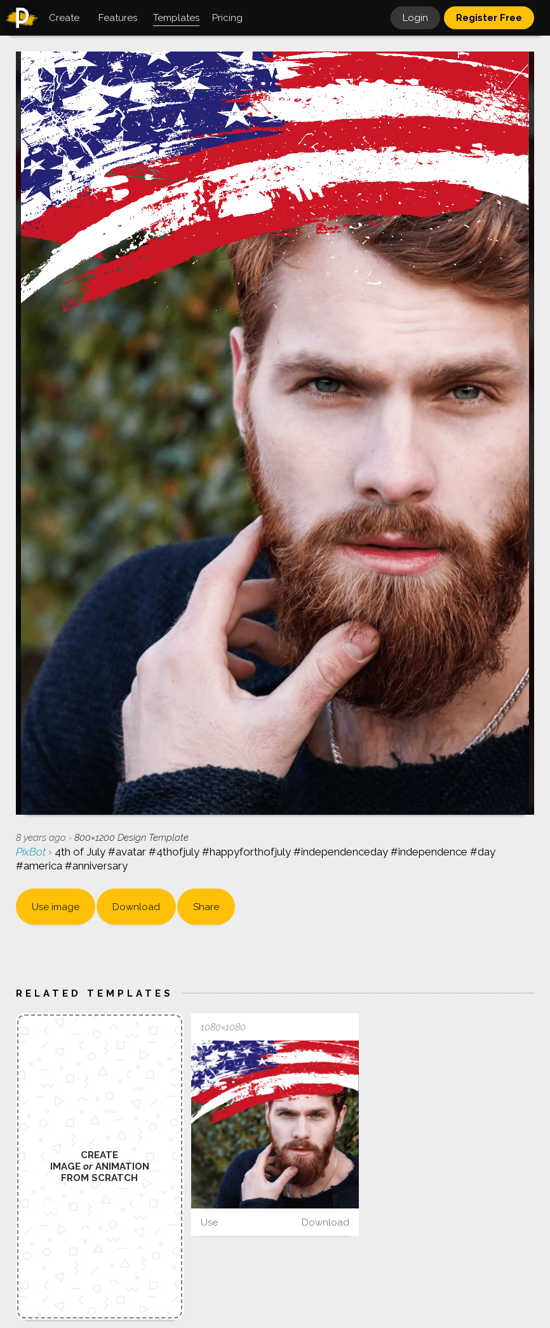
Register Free (489, 18)
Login (415, 18)
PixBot (32, 851)
